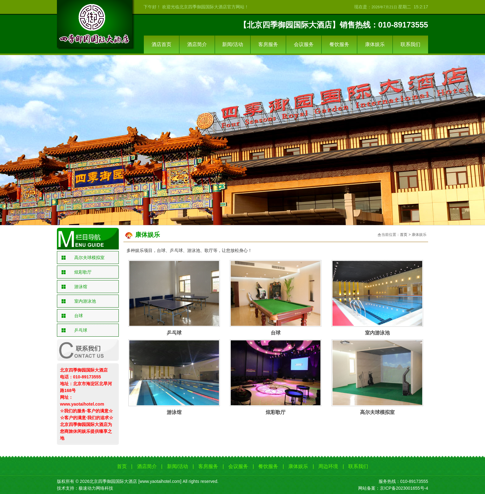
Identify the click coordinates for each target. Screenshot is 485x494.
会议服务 (304, 44)
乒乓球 (80, 330)
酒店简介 (197, 44)
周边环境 (328, 466)
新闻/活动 (232, 44)
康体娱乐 (375, 44)
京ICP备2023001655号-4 (404, 488)
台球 (78, 315)
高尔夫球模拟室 (89, 257)
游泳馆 (80, 286)
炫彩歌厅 (83, 272)
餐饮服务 (339, 44)
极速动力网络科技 (96, 488)
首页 (403, 234)
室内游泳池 (85, 301)
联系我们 (410, 44)
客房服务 (268, 44)
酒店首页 (161, 44)
